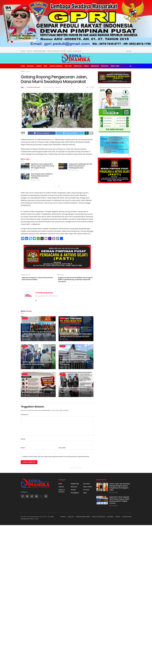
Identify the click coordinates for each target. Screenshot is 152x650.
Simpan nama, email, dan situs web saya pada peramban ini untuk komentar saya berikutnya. (56, 458)
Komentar (25, 416)
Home (23, 66)
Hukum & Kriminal (56, 66)
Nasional (30, 66)
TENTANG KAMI (77, 51)
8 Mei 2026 (63, 396)
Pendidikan (95, 66)
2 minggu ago (35, 180)
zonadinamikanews (33, 87)
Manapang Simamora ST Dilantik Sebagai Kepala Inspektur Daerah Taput (73, 390)
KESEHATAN (78, 66)
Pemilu (86, 66)
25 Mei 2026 (26, 368)
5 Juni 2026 (26, 340)
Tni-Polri (68, 66)
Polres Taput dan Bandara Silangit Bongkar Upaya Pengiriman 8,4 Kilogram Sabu (119, 488)
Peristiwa (104, 66)
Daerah (39, 66)
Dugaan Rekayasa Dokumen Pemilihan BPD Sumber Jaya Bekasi (38, 392)
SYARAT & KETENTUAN (53, 51)
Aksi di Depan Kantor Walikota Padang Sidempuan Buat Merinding (42, 176)
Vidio (85, 494)
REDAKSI (23, 51)
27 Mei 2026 (64, 340)
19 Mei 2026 (26, 396)
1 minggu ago (73, 170)
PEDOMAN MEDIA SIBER (39, 51)
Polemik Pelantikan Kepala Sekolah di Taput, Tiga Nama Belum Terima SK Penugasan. (75, 363)
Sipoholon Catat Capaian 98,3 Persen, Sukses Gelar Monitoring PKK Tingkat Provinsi (42, 166)
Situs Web (62, 449)
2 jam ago (34, 170)
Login (129, 51)
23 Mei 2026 (64, 368)
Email (23, 449)
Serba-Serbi (115, 66)
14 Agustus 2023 (49, 87)
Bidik (45, 66)
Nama (23, 440)
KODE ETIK (29, 51)
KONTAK (69, 51)
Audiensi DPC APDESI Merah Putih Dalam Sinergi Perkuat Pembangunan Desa (80, 166)
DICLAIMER (63, 51)
